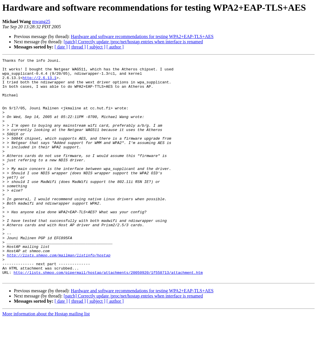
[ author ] (115, 46)
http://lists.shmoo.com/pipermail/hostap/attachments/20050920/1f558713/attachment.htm (108, 315)
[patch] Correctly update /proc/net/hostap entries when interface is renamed (133, 41)
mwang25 (41, 21)
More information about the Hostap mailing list (46, 357)
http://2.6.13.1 (39, 82)
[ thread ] (77, 46)
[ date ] (61, 46)
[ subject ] (96, 46)
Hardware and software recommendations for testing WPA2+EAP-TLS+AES (142, 36)
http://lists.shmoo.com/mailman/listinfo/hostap (59, 294)
